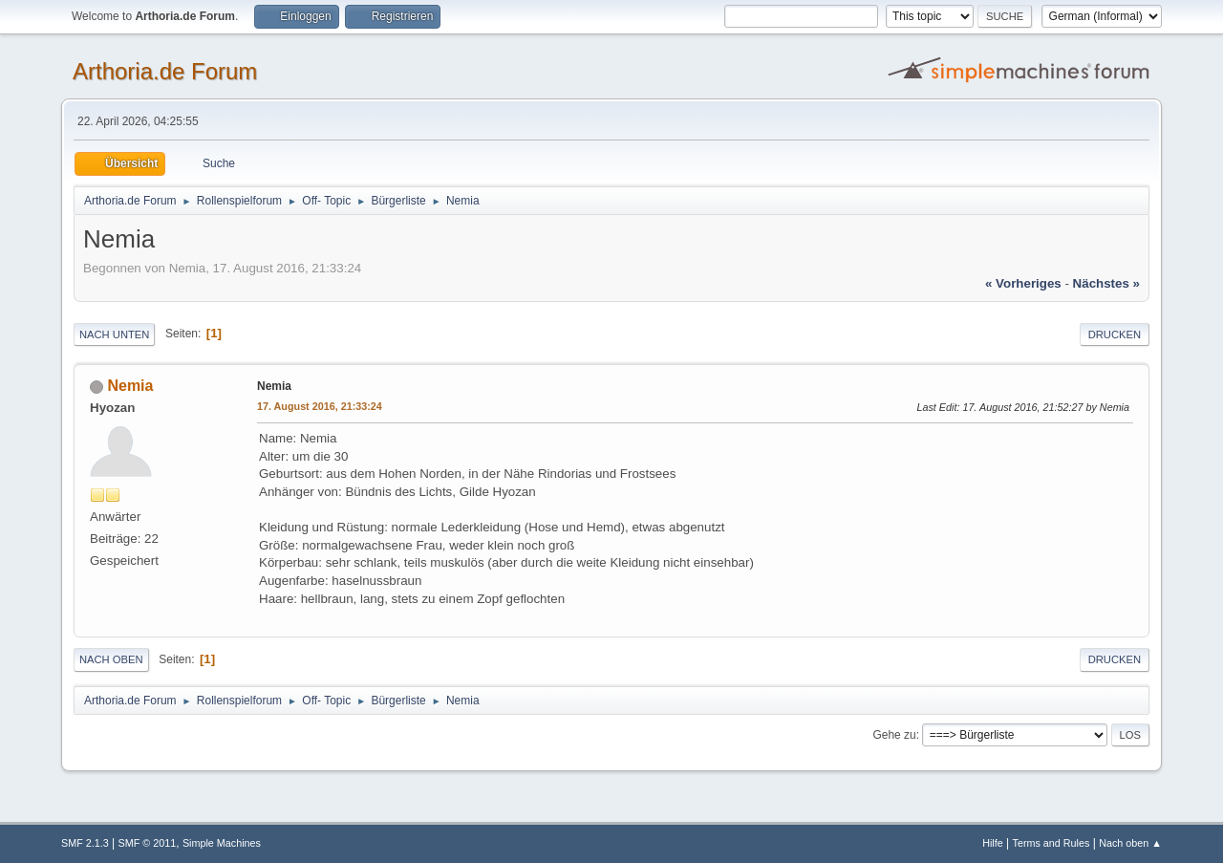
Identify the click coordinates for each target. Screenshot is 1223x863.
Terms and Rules (1051, 843)
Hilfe (992, 843)
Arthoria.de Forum (165, 71)
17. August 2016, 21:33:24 (319, 406)
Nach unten (114, 334)
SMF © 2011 (147, 843)
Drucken (1114, 334)
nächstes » (1106, 283)
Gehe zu (893, 735)
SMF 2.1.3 (85, 843)
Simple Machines (221, 843)
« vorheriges (1023, 283)
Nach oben (111, 659)
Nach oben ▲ (1130, 843)
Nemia (130, 386)
